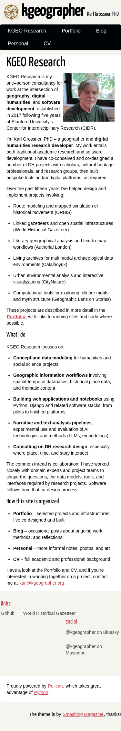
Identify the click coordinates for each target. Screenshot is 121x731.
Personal (18, 43)
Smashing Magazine (83, 714)
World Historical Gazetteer (49, 613)
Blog (101, 30)
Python (41, 692)
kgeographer (61, 11)
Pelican (55, 686)
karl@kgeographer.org (41, 583)
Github (8, 613)
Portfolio (71, 30)
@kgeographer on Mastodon (84, 649)
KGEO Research (27, 30)
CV (47, 43)
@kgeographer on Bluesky (92, 632)
